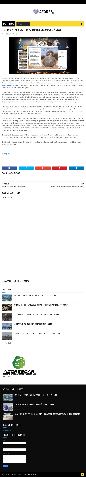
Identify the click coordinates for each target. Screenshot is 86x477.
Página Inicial (8, 24)
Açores (17, 34)
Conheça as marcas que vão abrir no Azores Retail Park (35, 295)
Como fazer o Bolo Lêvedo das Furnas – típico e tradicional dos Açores (41, 305)
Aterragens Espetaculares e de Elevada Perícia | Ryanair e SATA (37, 333)
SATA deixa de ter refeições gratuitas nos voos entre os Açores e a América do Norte (47, 414)
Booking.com (6, 154)
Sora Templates (12, 474)
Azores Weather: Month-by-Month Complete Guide (33, 324)
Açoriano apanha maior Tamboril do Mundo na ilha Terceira (36, 314)
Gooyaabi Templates (30, 474)
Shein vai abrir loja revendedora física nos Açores (34, 404)
